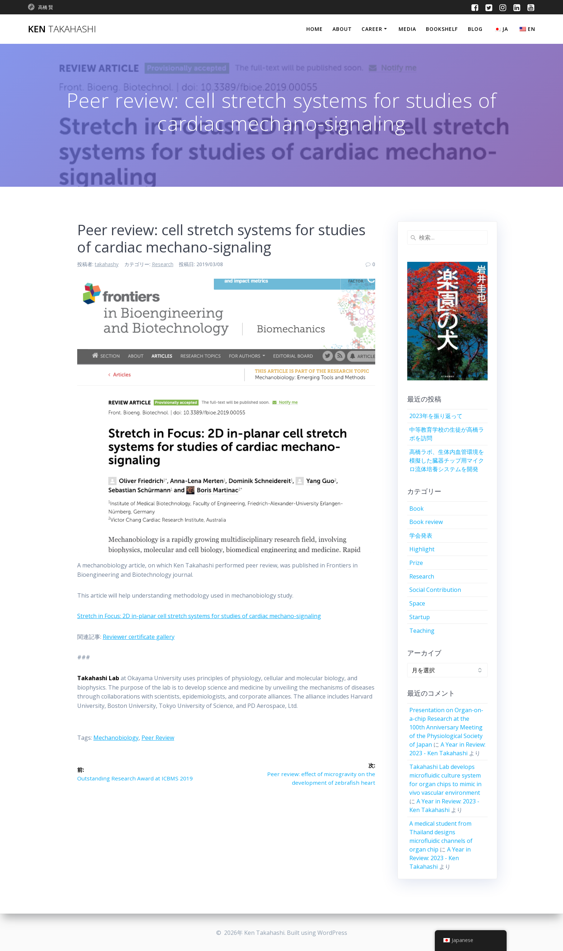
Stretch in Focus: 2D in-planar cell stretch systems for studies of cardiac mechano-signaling (199, 616)
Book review (426, 522)
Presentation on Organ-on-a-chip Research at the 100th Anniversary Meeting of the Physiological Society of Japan (446, 727)
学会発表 (420, 535)
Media (407, 28)
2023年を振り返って (435, 416)
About (342, 28)
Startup (419, 617)
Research (162, 264)
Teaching (421, 631)
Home (314, 28)
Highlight (421, 549)
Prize (416, 563)
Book (416, 508)
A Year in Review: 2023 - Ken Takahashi (440, 858)
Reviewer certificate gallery (139, 637)
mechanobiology (116, 738)
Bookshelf (442, 28)
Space (417, 603)
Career (372, 28)
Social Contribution (435, 590)
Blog (475, 28)
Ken (62, 29)
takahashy (106, 264)
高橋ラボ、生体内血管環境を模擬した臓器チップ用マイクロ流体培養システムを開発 (446, 460)
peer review (157, 738)
